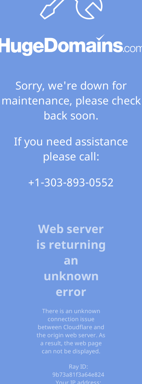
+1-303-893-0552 (71, 182)
